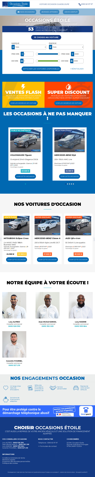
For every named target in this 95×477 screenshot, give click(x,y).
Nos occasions (24, 12)
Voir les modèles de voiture (23, 103)
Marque (15, 44)
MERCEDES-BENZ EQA (65, 155)
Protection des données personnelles (16, 462)
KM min (15, 61)
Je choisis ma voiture (46, 38)
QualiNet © (84, 472)
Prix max (65, 54)
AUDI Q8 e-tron (72, 239)
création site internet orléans (67, 472)
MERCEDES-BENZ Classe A (47, 239)
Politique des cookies (10, 463)
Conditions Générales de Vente (13, 458)
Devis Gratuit (73, 12)
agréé (79, 472)
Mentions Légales (8, 460)
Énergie (52, 44)
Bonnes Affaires (50, 12)
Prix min (15, 54)
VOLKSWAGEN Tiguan (21, 155)
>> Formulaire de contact (47, 447)
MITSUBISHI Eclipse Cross (16, 239)
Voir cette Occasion (25, 177)
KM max (64, 61)
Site (77, 472)
